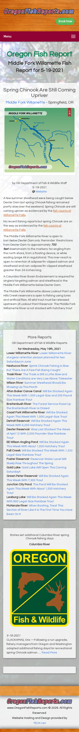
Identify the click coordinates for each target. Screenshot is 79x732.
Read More (49, 652)
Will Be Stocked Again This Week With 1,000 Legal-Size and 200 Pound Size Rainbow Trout (39, 395)
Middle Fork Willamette (25, 102)
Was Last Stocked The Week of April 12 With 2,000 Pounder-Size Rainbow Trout (38, 433)
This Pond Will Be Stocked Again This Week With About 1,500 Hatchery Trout (37, 488)
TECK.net (39, 723)
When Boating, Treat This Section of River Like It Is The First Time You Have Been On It (39, 510)
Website (41, 191)
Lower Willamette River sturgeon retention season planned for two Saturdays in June (39, 357)
